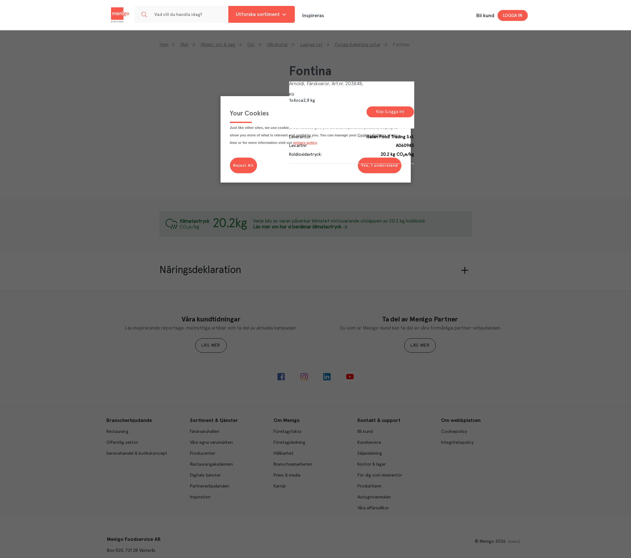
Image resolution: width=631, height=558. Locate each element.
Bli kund (485, 15)
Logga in (512, 15)
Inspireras (313, 15)
